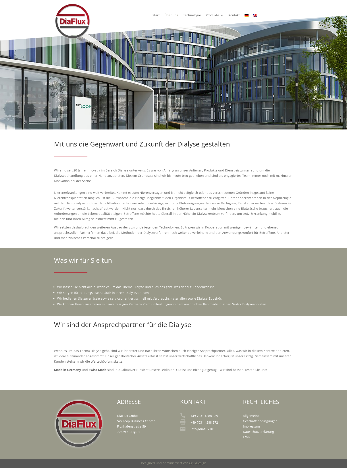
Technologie (192, 15)
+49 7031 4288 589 (204, 416)
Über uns (171, 15)
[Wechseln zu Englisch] (255, 16)
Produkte (212, 15)
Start (156, 15)
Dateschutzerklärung (258, 432)
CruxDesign (197, 463)
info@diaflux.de (202, 429)
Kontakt (234, 15)
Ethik (246, 437)
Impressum (251, 426)
